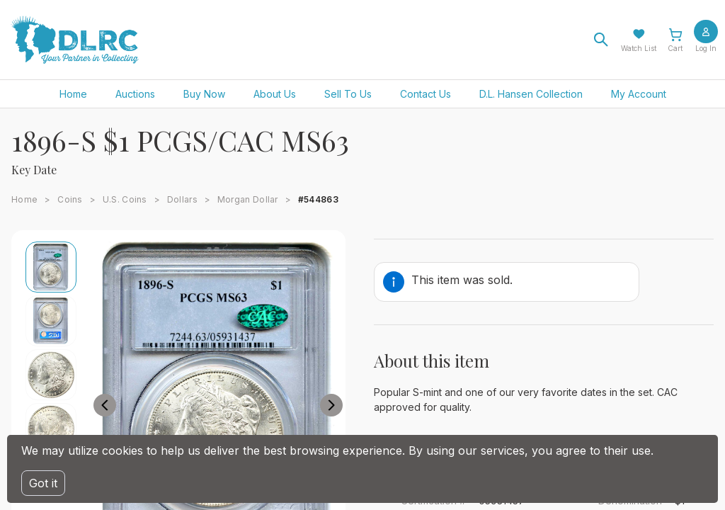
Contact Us (425, 94)
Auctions (135, 94)
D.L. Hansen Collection (531, 94)
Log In (706, 48)
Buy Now (204, 94)
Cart (675, 48)
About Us (274, 94)
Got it (43, 483)
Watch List (638, 48)
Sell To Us (348, 94)
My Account (638, 94)
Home (73, 94)
